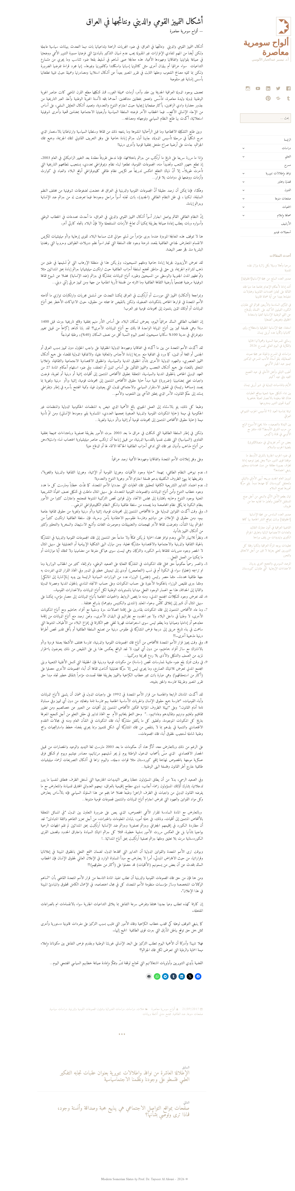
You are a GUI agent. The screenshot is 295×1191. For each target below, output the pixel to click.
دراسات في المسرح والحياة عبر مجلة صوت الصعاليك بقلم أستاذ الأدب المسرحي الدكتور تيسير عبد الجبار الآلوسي (250, 359)
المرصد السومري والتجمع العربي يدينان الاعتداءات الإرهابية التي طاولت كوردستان (250, 566)
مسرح (271, 165)
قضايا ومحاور (267, 182)
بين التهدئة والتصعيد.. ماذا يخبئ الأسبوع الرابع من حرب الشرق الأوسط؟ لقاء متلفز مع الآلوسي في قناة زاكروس (249, 429)
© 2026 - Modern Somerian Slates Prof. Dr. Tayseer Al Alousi (128, 1179)
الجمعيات (270, 207)
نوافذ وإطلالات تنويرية (261, 173)
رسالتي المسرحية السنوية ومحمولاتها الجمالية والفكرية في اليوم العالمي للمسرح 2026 (253, 343)
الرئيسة (270, 140)
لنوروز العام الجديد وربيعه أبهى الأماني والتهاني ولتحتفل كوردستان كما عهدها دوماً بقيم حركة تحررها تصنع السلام (249, 483)
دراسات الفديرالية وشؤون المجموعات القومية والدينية (80, 1009)
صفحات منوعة (266, 198)
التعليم (271, 156)
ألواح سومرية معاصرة (147, 1009)
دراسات (269, 148)
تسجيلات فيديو (265, 232)
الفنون (271, 190)
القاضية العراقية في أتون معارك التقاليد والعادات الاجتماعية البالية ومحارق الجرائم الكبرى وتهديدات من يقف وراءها (252, 532)
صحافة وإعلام (267, 215)
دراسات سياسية (42, 1009)
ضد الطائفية (162, 1014)
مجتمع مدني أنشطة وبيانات (140, 1014)
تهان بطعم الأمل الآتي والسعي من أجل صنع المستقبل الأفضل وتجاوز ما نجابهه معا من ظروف (250, 501)
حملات (124, 1009)
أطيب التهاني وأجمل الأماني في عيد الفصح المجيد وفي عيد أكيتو (251, 374)
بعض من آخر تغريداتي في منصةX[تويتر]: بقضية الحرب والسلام (252, 445)
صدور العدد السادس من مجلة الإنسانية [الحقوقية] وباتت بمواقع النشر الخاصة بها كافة (250, 517)
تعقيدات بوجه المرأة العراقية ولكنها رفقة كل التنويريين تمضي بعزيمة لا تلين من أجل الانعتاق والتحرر (249, 550)
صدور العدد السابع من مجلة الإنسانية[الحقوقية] (249, 279)
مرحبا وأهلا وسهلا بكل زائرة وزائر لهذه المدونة (252, 268)
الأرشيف (269, 224)
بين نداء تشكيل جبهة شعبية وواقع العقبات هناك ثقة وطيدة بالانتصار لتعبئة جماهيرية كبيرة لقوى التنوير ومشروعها (252, 398)
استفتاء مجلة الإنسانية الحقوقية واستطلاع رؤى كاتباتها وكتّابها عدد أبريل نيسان (250, 330)
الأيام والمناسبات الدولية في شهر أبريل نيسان (250, 385)
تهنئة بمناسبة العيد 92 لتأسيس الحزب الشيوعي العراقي (249, 413)
